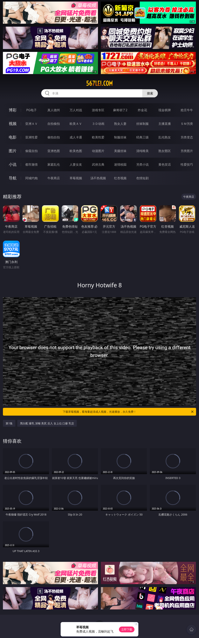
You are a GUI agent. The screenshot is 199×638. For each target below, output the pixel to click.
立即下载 (126, 629)
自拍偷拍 (53, 123)
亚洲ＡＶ (31, 123)
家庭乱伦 (53, 164)
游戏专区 (98, 110)
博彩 (13, 110)
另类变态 (187, 137)
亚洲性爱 (31, 137)
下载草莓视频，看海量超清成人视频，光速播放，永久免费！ (128, 411)
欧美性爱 (98, 137)
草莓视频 (76, 178)
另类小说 (142, 164)
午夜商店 (53, 178)
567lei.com (99, 83)
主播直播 (164, 123)
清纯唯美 (142, 151)
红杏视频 (120, 178)
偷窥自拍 (31, 151)
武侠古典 (98, 164)
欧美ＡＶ (76, 123)
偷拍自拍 (53, 137)
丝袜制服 (142, 123)
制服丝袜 (120, 137)
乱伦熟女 (164, 137)
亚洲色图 (53, 151)
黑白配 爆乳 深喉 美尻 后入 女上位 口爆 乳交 (47, 423)
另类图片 (187, 151)
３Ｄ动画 (98, 123)
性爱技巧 (187, 164)
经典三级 (142, 137)
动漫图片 (98, 151)
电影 (13, 137)
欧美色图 (76, 151)
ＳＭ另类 (187, 123)
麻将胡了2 (120, 110)
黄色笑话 (164, 164)
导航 (13, 178)
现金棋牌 (164, 110)
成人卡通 (76, 137)
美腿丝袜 (120, 151)
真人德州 (53, 110)
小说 (13, 164)
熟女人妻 (120, 123)
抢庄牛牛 (187, 110)
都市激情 (31, 164)
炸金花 (142, 110)
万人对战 (76, 110)
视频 (13, 123)
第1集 (9, 423)
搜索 (150, 93)
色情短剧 (142, 178)
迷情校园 (120, 164)
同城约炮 (31, 178)
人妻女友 (76, 164)
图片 (13, 150)
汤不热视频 (98, 178)
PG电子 (31, 110)
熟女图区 (164, 151)
